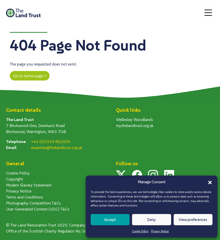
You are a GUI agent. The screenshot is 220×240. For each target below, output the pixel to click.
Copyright (14, 179)
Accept (110, 219)
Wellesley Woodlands (134, 119)
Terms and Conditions (24, 197)
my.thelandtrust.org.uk (135, 125)
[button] (209, 182)
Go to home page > (29, 75)
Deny (151, 219)
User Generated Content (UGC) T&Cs (37, 209)
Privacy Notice (160, 231)
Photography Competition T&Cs (33, 203)
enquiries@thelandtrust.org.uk (56, 147)
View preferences (193, 219)
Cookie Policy (140, 231)
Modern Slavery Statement (29, 185)
